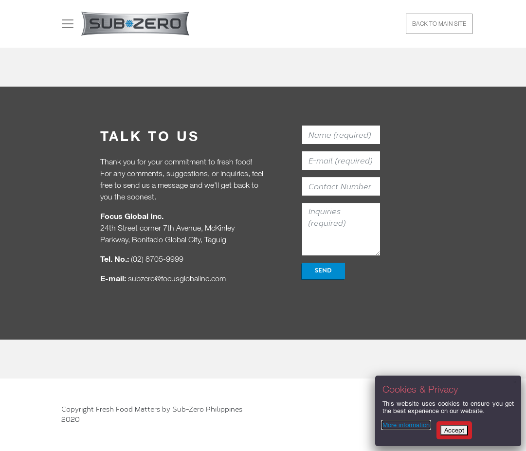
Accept (454, 430)
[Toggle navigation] (67, 24)
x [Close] (515, 381)
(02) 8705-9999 (157, 258)
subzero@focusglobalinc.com (177, 278)
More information (406, 425)
